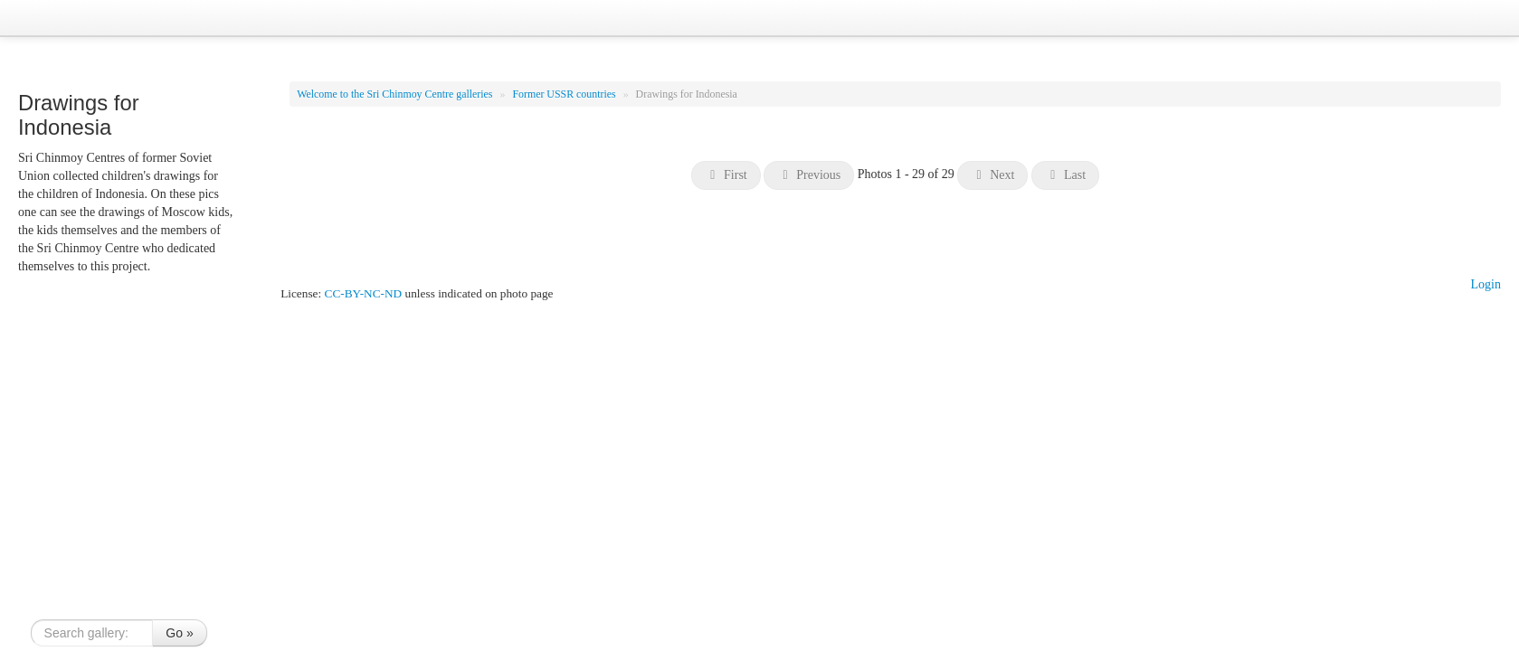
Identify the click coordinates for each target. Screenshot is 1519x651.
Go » (179, 633)
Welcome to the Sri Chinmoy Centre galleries (396, 94)
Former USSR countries (565, 94)
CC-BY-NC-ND (364, 293)
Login (1486, 284)
